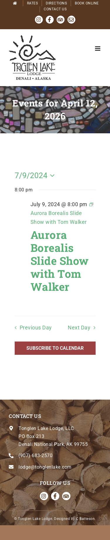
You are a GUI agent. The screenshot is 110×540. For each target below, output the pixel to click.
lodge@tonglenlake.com (45, 467)
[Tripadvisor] (66, 496)
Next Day (79, 328)
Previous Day (36, 328)
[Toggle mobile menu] (98, 48)
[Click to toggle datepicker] (36, 175)
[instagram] (44, 496)
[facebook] (55, 496)
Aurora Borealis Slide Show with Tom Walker (60, 260)
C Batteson (85, 519)
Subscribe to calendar (55, 348)
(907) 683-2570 (35, 455)
